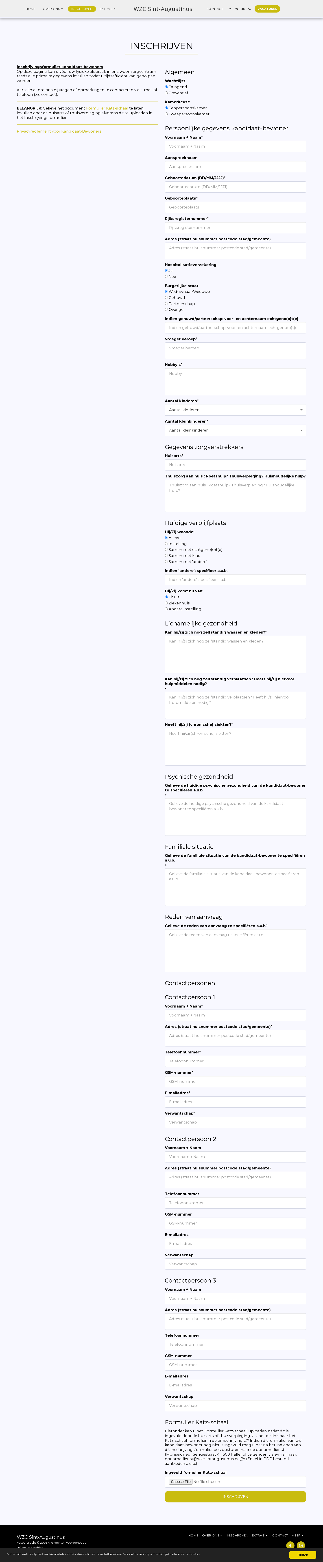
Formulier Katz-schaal (107, 108)
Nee (172, 276)
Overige (176, 309)
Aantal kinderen (181, 401)
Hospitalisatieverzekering (190, 264)
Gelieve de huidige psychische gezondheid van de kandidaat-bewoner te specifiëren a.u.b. (235, 787)
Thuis (174, 597)
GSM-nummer (178, 1072)
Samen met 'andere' (188, 561)
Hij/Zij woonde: (179, 532)
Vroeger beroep (180, 339)
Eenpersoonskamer (188, 108)
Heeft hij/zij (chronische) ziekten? (198, 724)
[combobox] (235, 409)
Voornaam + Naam (183, 137)
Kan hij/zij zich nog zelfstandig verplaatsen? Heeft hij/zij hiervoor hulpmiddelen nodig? (229, 681)
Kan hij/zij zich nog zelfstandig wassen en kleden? (215, 632)
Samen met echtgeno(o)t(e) (196, 549)
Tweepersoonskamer (189, 114)
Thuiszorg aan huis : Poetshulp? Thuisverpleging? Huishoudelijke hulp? (235, 476)
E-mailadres (177, 1093)
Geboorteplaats (180, 198)
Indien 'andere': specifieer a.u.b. (196, 570)
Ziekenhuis (179, 603)
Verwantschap (179, 1113)
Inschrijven (235, 1496)
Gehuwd (177, 297)
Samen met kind (185, 555)
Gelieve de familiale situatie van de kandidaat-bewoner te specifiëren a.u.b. (235, 857)
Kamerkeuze (177, 102)
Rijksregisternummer (186, 218)
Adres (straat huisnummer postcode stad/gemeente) (218, 239)
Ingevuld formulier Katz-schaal (196, 1472)
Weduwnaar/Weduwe (189, 291)
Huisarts (173, 455)
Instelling (178, 543)
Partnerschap (182, 303)
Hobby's (173, 364)
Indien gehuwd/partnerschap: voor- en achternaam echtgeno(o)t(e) (231, 318)
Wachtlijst (175, 81)
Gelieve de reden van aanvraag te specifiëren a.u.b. (215, 926)
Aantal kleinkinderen (186, 421)
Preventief (178, 93)
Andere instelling (185, 609)
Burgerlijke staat (182, 286)
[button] (46, 9)
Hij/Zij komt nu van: (184, 591)
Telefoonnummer (182, 1052)
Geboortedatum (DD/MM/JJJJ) (194, 178)
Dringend (178, 87)
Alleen (175, 537)
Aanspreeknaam (181, 157)
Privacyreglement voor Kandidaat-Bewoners (59, 131)
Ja (171, 270)
